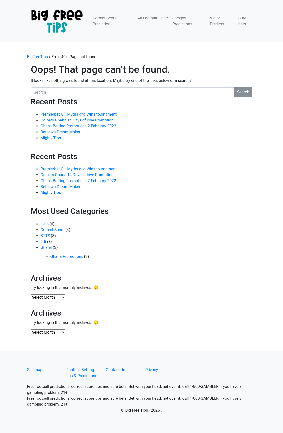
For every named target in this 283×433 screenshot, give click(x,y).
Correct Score (53, 229)
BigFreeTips (37, 56)
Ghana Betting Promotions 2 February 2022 (78, 126)
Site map (35, 369)
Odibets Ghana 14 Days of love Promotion (77, 120)
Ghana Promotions (66, 256)
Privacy (151, 369)
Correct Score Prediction (105, 21)
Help (45, 224)
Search (243, 92)
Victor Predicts (217, 21)
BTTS (45, 235)
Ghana (46, 247)
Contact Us (115, 369)
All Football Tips (151, 18)
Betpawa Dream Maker (61, 132)
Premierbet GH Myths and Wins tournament (79, 114)
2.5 (43, 241)
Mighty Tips (51, 138)
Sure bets (242, 21)
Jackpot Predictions (182, 21)
